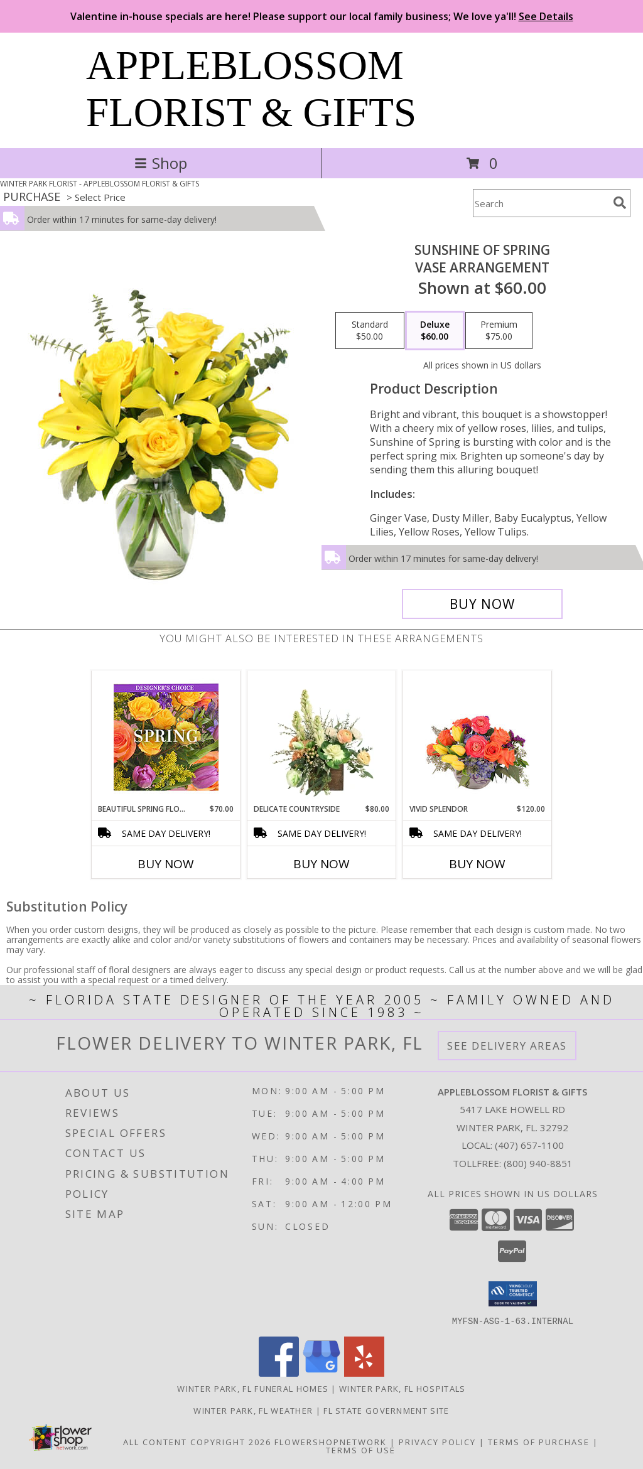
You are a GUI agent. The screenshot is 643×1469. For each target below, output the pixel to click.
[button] (513, 1293)
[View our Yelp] (364, 1373)
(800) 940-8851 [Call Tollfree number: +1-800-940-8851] (538, 1163)
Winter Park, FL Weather (253, 1410)
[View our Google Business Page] (321, 1373)
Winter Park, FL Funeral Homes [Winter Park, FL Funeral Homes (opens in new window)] (252, 1388)
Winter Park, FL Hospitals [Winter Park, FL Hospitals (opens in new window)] (402, 1388)
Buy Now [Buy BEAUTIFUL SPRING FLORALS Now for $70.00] (166, 864)
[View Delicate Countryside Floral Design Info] (321, 737)
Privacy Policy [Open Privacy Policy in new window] (437, 1441)
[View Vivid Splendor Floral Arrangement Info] (477, 737)
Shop (160, 163)
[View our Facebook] (279, 1373)
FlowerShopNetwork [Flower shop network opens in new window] (330, 1441)
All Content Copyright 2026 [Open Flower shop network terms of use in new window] (197, 1441)
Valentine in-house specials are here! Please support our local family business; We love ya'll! (321, 16)
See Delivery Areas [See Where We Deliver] (507, 1045)
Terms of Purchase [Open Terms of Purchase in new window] (539, 1441)
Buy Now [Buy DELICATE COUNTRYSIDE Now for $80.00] (321, 864)
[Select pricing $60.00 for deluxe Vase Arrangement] (435, 331)
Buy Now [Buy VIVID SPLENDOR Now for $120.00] (477, 864)
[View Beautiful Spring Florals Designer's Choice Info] (166, 737)
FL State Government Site (386, 1410)
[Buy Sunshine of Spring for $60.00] (482, 604)
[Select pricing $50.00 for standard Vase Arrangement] (370, 331)
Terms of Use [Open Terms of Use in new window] (361, 1449)
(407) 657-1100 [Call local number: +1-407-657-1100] (529, 1145)
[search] (620, 203)
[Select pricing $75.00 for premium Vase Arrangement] (499, 331)
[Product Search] (540, 203)
